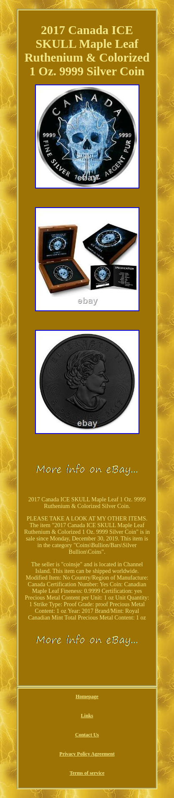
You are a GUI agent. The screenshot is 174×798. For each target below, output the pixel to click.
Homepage (87, 696)
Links (87, 716)
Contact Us (87, 735)
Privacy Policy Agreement (86, 754)
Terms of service (87, 773)
